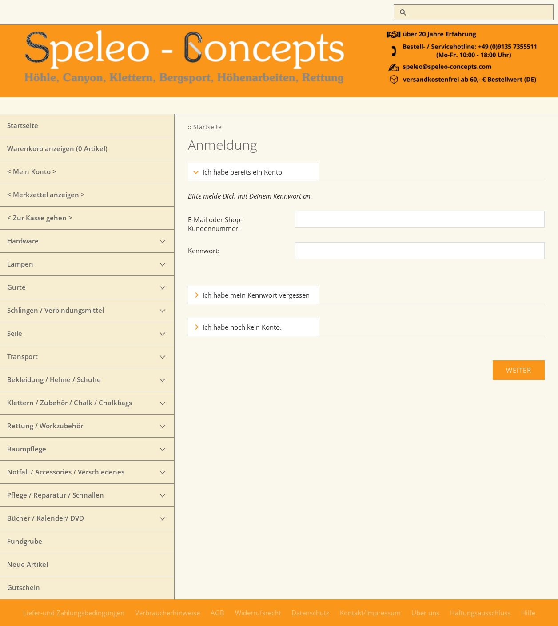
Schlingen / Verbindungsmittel (55, 310)
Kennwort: (203, 250)
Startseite (22, 125)
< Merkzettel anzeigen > (46, 194)
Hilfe (528, 612)
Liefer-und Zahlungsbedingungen (73, 612)
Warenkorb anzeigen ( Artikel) (57, 148)
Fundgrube (24, 541)
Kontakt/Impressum (370, 612)
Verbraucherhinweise (167, 612)
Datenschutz (310, 612)
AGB (217, 612)
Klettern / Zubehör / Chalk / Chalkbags (69, 402)
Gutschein (23, 587)
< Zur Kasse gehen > (39, 217)
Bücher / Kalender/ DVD (45, 518)
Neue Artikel (27, 564)
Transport (22, 356)
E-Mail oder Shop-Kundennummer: (215, 224)
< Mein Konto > (31, 171)
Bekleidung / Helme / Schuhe (54, 379)
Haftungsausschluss (480, 612)
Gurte (16, 287)
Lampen (20, 263)
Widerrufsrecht (258, 612)
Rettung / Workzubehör (45, 425)
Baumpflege (26, 448)
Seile (14, 333)
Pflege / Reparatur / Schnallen (55, 494)
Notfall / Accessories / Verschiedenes (65, 471)
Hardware (23, 240)
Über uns (425, 612)
